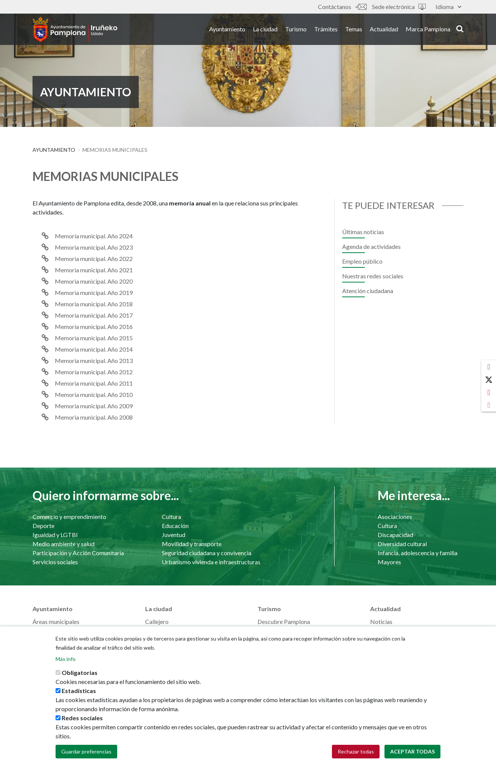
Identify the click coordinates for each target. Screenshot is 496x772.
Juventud (173, 534)
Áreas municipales (56, 621)
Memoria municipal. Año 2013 (94, 360)
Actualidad (384, 29)
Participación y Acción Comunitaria (78, 552)
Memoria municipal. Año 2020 (94, 281)
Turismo (296, 29)
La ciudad (265, 29)
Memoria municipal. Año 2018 (94, 303)
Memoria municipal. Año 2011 (94, 383)
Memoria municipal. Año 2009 (94, 405)
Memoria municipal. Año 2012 (94, 371)
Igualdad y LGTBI (55, 534)
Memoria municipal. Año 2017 (94, 315)
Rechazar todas (356, 753)
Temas (353, 29)
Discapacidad (395, 534)
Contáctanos (342, 6)
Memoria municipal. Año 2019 (94, 292)
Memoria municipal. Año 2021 (94, 269)
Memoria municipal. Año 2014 (94, 349)
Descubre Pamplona (283, 621)
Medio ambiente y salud (64, 543)
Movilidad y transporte (192, 543)
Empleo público (362, 261)
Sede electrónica (399, 6)
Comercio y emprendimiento (69, 516)
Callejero (157, 621)
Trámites (326, 29)
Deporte (43, 525)
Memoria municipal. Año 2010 (94, 394)
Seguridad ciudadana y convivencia (206, 552)
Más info (66, 660)
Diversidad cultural (402, 543)
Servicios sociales (55, 561)
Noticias (381, 621)
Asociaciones (395, 516)
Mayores (389, 561)
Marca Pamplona (428, 29)
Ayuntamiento (227, 29)
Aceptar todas (412, 753)
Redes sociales (82, 719)
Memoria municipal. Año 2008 (94, 417)
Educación (175, 525)
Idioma (448, 6)
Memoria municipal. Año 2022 (94, 258)
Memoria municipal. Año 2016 (94, 326)
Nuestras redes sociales (372, 275)
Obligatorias (80, 674)
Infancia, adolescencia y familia (417, 552)
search (459, 29)
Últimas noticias (363, 231)
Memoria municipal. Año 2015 (94, 337)
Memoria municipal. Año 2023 (94, 247)
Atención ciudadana (367, 290)
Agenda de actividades (371, 246)
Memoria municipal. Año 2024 (94, 235)
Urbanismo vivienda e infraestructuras (211, 561)
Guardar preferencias (86, 753)
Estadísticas (79, 692)
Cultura (171, 516)
